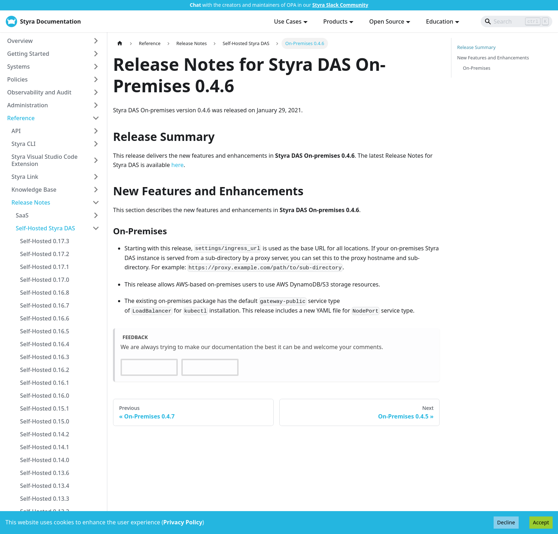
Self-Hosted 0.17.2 (44, 254)
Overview (20, 41)
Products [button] (335, 21)
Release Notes (30, 202)
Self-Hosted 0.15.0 (44, 421)
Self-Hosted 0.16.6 (44, 318)
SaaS (22, 215)
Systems (18, 66)
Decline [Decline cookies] (506, 522)
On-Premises (476, 68)
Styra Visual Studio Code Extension (44, 160)
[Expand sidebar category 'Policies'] (96, 79)
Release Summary (476, 47)
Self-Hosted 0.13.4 (44, 486)
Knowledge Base (34, 189)
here (177, 165)
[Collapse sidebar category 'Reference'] (96, 118)
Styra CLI (23, 144)
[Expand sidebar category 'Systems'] (96, 66)
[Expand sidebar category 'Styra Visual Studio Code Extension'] (96, 160)
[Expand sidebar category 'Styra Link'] (96, 176)
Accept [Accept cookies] (541, 522)
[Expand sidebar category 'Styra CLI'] (96, 144)
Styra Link (24, 177)
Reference (21, 118)
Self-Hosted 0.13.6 (44, 473)
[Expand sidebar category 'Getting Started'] (96, 53)
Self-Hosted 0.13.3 (44, 499)
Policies (17, 79)
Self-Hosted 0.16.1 (44, 383)
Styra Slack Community (340, 4)
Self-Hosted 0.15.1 (44, 408)
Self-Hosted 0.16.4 (44, 344)
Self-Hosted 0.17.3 (44, 241)
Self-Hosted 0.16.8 (44, 293)
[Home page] (120, 43)
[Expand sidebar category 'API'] (96, 131)
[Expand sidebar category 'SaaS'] (96, 215)
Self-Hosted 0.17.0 (44, 280)
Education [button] (439, 21)
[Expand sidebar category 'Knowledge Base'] (96, 189)
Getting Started (28, 54)
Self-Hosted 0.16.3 (44, 357)
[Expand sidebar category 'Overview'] (96, 40)
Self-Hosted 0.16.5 (44, 331)
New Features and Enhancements (493, 57)
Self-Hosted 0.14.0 (44, 460)
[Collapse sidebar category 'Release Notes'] (96, 202)
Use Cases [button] (288, 21)
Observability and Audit (39, 92)
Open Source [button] (386, 21)
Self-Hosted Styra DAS (45, 228)
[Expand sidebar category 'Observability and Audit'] (96, 92)
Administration (27, 105)
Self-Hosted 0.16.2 (44, 370)
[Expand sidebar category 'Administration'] (96, 105)
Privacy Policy (182, 522)
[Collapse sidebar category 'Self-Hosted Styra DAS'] (96, 228)
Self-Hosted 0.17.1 (44, 267)
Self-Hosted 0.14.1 (44, 447)
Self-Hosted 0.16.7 (44, 305)
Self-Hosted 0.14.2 (44, 434)
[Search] (516, 21)
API (16, 131)
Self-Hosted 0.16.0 (44, 396)
